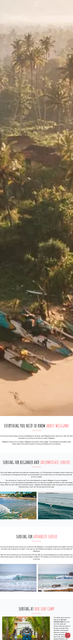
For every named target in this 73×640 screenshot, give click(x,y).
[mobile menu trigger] (70, 4)
